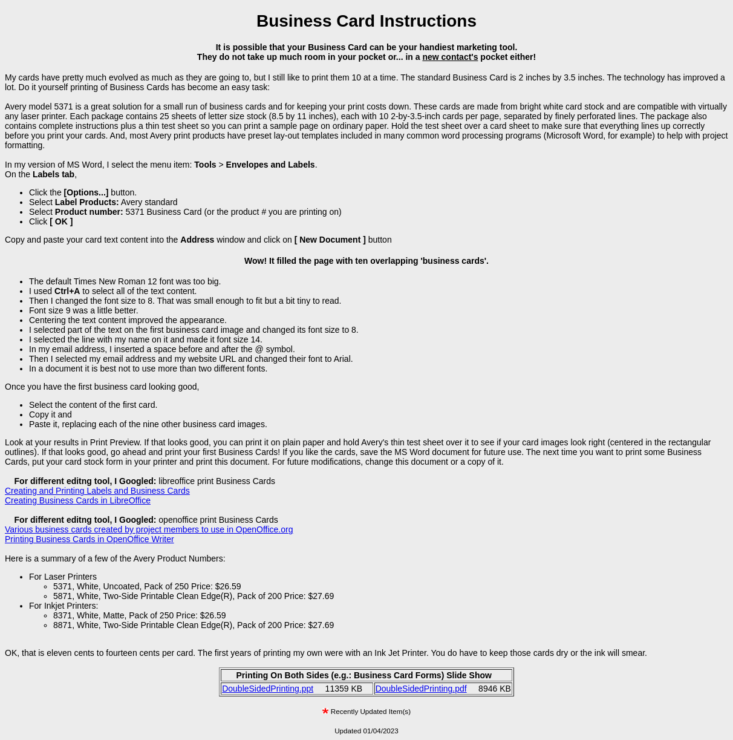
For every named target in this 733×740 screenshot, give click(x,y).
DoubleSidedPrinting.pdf (421, 688)
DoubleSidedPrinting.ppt (267, 688)
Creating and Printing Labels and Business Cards (97, 491)
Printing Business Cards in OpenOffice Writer (89, 539)
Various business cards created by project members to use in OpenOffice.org (149, 529)
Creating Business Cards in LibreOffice (78, 500)
